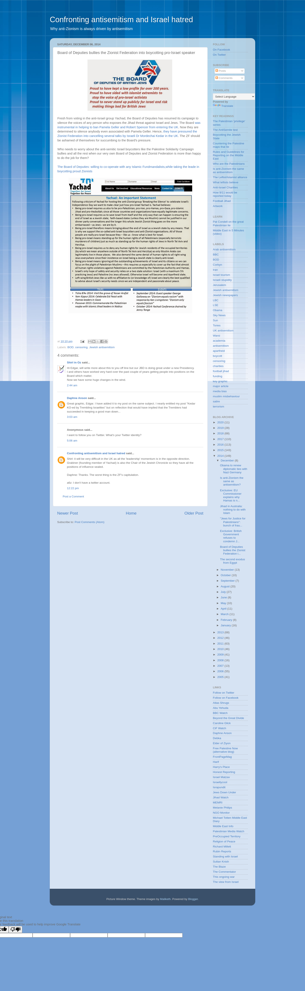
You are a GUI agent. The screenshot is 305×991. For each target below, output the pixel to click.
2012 (221, 637)
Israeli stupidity (222, 280)
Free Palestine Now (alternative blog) (225, 750)
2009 (221, 654)
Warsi (216, 335)
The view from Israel (226, 881)
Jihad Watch (221, 797)
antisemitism (221, 345)
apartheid (219, 350)
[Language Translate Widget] (234, 96)
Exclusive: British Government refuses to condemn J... (231, 536)
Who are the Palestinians (229, 163)
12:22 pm (73, 488)
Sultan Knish (221, 861)
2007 (221, 665)
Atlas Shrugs (221, 702)
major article (221, 386)
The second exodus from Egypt (232, 561)
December (228, 460)
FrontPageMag (222, 756)
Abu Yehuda (220, 707)
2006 (221, 671)
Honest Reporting (224, 772)
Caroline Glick (222, 723)
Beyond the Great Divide (228, 718)
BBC (216, 254)
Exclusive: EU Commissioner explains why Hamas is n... (230, 495)
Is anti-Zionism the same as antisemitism (228, 170)
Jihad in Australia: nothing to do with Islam (233, 510)
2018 (221, 433)
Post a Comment (73, 496)
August (225, 586)
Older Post (193, 513)
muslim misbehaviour (226, 396)
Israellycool (220, 782)
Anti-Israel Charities (225, 187)
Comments (224, 78)
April (224, 608)
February (227, 619)
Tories (216, 325)
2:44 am (72, 385)
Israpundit (219, 787)
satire (216, 401)
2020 (221, 422)
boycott (217, 355)
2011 (221, 643)
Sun (215, 320)
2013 (221, 632)
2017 (221, 439)
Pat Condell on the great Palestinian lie (228, 223)
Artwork (218, 206)
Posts (220, 70)
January (226, 625)
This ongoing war (224, 876)
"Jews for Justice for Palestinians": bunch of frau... (232, 522)
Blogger (193, 899)
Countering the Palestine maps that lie (228, 145)
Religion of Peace (224, 841)
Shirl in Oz (74, 362)
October (226, 575)
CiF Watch (219, 728)
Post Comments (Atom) (89, 522)
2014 (221, 455)
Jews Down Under (224, 792)
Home (131, 513)
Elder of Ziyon (221, 743)
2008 (221, 660)
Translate (223, 106)
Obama (217, 310)
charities (218, 366)
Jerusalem (219, 285)
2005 (221, 677)
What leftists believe (225, 182)
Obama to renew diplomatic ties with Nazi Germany (233, 469)
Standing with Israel (225, 856)
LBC (215, 300)
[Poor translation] (15, 929)
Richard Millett (222, 846)
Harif (216, 761)
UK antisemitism (223, 330)
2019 (221, 427)
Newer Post (67, 513)
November (228, 569)
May (224, 603)
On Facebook (221, 49)
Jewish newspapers (225, 295)
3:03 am (72, 416)
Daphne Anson (77, 398)
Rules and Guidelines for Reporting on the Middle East (228, 155)
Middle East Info (223, 826)
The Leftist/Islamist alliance (230, 177)
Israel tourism (221, 274)
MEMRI (217, 802)
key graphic (220, 381)
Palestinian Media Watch (228, 831)
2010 (221, 649)
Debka (217, 738)
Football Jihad (222, 201)
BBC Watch (220, 713)
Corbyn (217, 264)
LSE (215, 305)
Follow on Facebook (225, 697)
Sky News (219, 315)
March (225, 614)
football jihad (221, 371)
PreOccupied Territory (226, 836)
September (228, 580)
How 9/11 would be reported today (225, 194)
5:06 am (72, 440)
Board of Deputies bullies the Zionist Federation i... (232, 550)
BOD (70, 347)
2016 (221, 444)
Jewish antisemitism (102, 347)
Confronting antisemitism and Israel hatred (121, 19)
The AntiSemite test (225, 129)
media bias (220, 391)
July (224, 591)
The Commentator (224, 871)
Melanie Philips (222, 807)
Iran (215, 269)
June (224, 597)
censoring (81, 347)
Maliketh (165, 899)
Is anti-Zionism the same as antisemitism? (231, 481)
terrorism (218, 406)
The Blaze (219, 866)
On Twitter (219, 54)
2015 (221, 450)
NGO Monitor (221, 812)
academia (219, 340)
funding (217, 376)
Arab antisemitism (224, 249)
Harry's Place (221, 767)
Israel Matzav (221, 777)
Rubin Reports (222, 851)
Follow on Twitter (223, 692)
